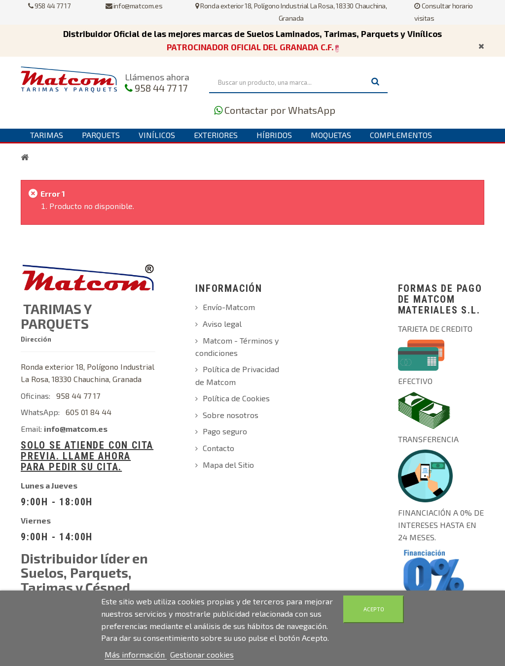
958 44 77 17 (49, 5)
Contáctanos (56, 147)
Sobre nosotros (230, 415)
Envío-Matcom (229, 307)
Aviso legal (222, 323)
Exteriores (216, 135)
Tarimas (46, 135)
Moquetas (331, 135)
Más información (136, 654)
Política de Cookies (236, 398)
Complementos (401, 135)
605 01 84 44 (88, 412)
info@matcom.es (134, 5)
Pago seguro (225, 431)
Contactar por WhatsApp (279, 110)
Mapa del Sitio (228, 464)
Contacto (218, 448)
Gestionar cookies (202, 654)
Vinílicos (157, 135)
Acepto (373, 609)
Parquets (101, 135)
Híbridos (274, 135)
